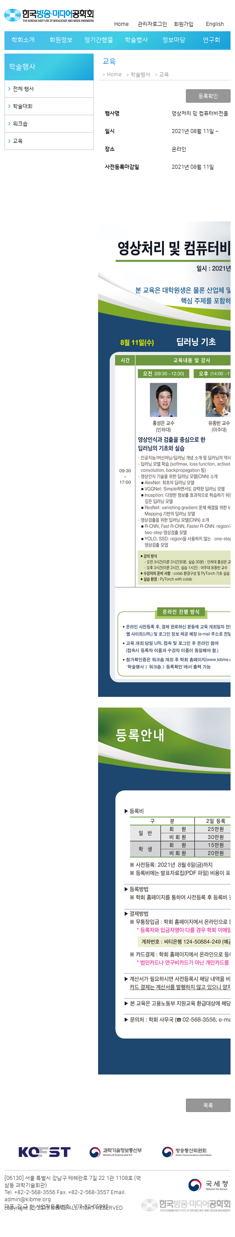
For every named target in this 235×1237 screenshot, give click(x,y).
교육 (18, 141)
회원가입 (184, 24)
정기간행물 (98, 40)
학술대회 (23, 106)
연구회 (211, 40)
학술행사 (136, 40)
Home (121, 24)
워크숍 (20, 124)
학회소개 (23, 40)
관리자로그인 (152, 24)
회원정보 (61, 40)
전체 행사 (23, 89)
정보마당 (174, 40)
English (215, 24)
